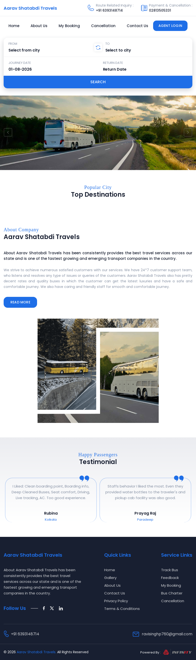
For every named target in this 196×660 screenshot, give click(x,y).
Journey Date (19, 62)
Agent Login (170, 25)
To (107, 43)
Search (98, 82)
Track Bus (169, 569)
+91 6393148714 (109, 10)
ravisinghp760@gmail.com (167, 634)
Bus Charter (171, 593)
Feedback (170, 577)
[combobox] (53, 50)
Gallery (110, 577)
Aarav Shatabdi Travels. (36, 652)
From (12, 43)
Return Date (113, 62)
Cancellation (103, 25)
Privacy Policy (116, 600)
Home (13, 25)
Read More (20, 302)
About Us (39, 25)
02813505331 (160, 10)
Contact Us (137, 25)
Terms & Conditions (122, 608)
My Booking (69, 25)
